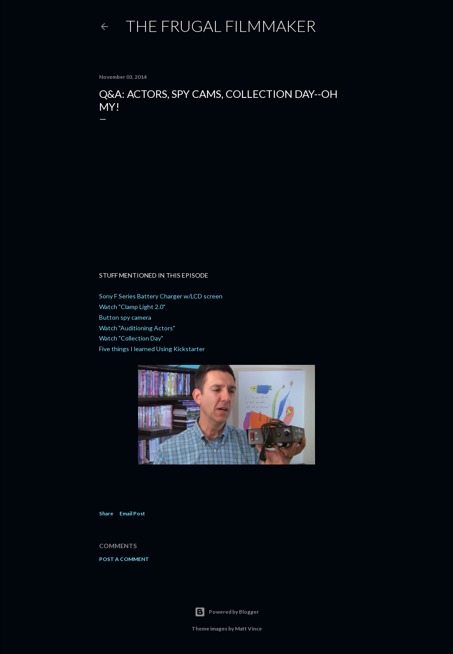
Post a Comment (124, 559)
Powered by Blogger (227, 612)
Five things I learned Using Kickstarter (152, 348)
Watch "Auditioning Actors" (137, 328)
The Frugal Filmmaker (221, 25)
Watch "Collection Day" (131, 338)
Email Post (132, 513)
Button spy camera (125, 317)
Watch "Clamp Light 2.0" (132, 306)
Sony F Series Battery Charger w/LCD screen (161, 296)
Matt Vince (248, 628)
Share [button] (106, 513)
